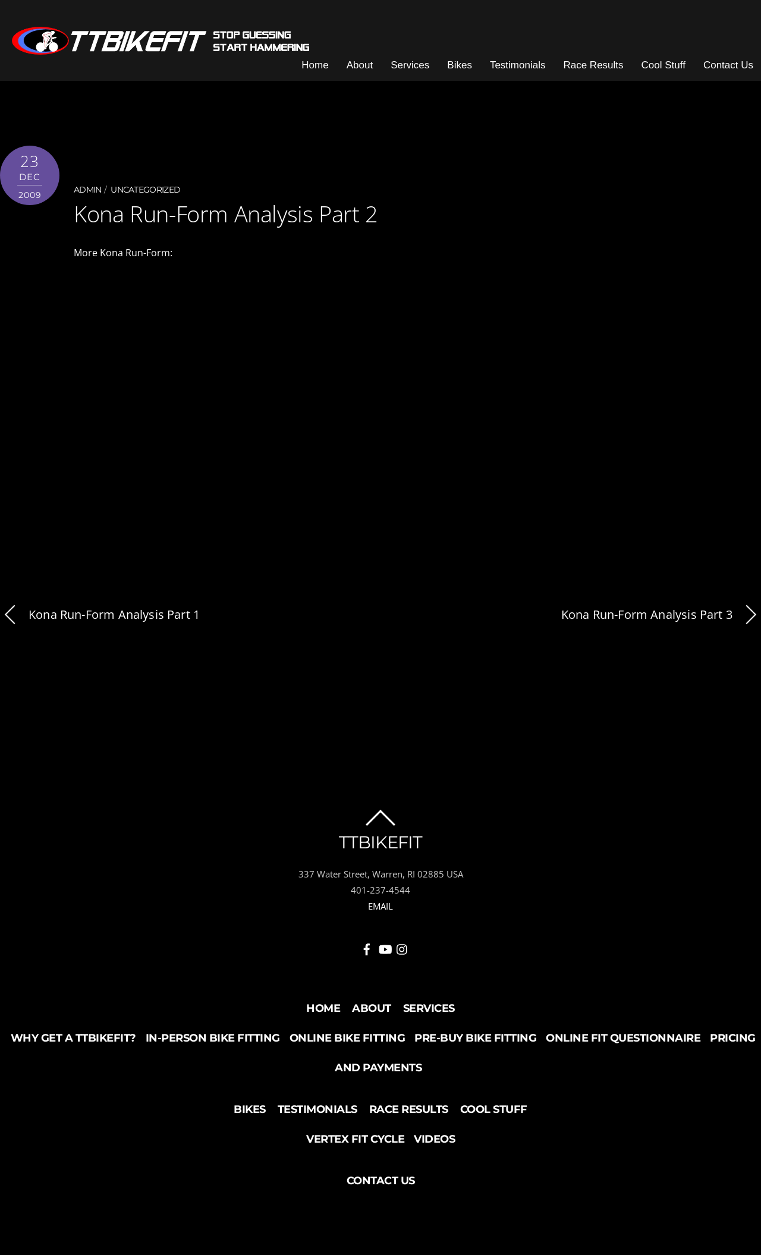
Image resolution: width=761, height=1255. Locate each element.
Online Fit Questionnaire (623, 1038)
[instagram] (402, 947)
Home (314, 65)
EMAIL (380, 906)
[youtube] (384, 947)
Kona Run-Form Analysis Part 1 (100, 615)
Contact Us (728, 65)
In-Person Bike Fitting (213, 1038)
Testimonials (518, 65)
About (360, 65)
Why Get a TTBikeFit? (73, 1038)
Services (410, 65)
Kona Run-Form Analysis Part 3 (661, 615)
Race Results (593, 65)
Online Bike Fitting (347, 1038)
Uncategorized (145, 189)
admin (88, 189)
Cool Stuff (663, 65)
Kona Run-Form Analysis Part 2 (226, 213)
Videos (434, 1139)
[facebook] (367, 947)
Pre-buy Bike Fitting (475, 1038)
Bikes (459, 65)
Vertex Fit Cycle (355, 1139)
